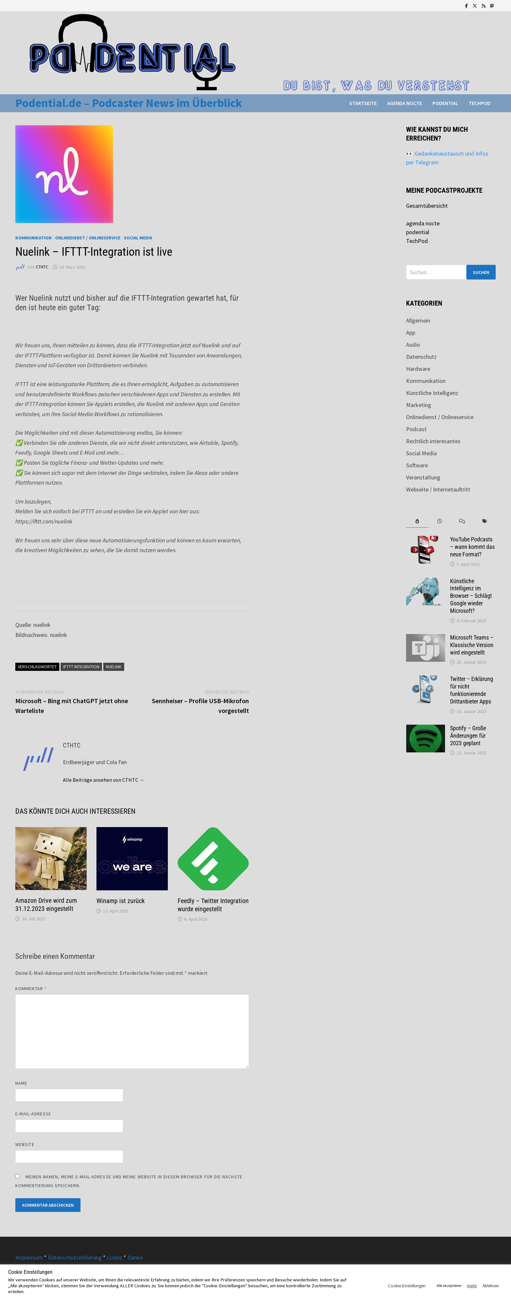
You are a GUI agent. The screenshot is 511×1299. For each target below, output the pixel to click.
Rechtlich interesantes (433, 441)
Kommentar (31, 988)
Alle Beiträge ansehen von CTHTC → (103, 780)
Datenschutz (421, 356)
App (410, 332)
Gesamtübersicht (427, 205)
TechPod (479, 103)
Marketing (418, 405)
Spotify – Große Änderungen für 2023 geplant (468, 736)
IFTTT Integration (81, 667)
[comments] (462, 521)
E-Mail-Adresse (33, 1114)
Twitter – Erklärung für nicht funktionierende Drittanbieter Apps (471, 690)
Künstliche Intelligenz (432, 393)
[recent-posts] (440, 521)
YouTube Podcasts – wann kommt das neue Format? (472, 547)
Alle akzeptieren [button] (449, 1285)
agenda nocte (404, 103)
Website (25, 1144)
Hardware (418, 368)
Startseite (363, 103)
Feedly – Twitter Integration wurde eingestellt (213, 905)
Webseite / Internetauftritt (438, 489)
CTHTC (42, 267)
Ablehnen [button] (491, 1286)
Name (21, 1083)
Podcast (416, 429)
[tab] (417, 521)
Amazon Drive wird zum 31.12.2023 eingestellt (46, 905)
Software (417, 465)
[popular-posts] (417, 521)
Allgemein (418, 320)
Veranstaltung (423, 477)
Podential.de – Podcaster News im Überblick (128, 103)
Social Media (138, 238)
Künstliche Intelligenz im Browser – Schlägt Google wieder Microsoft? (471, 596)
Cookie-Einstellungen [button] (407, 1286)
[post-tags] (484, 521)
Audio (413, 344)
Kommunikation (33, 238)
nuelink (114, 667)
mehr (472, 1286)
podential (445, 103)
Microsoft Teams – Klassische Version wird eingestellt (471, 645)
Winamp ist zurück (120, 901)
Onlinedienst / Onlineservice (87, 238)
